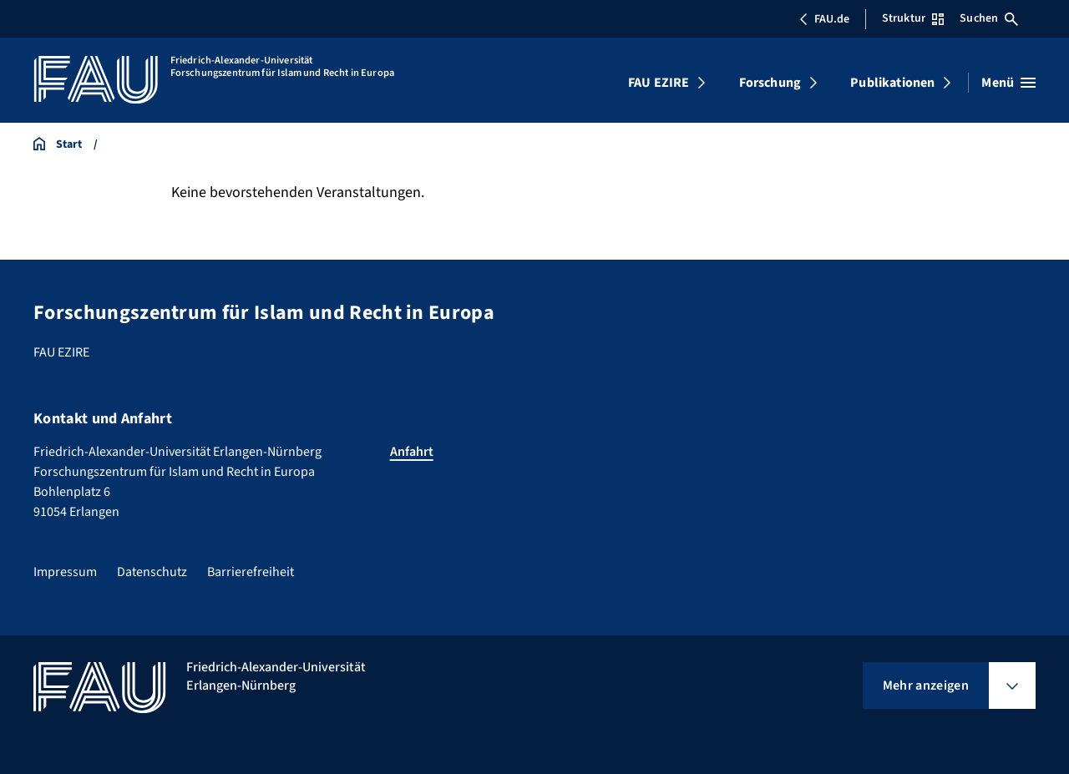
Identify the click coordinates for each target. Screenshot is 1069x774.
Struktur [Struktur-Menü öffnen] (913, 18)
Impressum (65, 572)
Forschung (770, 82)
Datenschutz (152, 572)
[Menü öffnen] (1008, 82)
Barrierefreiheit (250, 572)
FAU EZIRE (658, 82)
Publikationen (892, 82)
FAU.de (824, 19)
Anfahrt (411, 452)
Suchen (989, 18)
